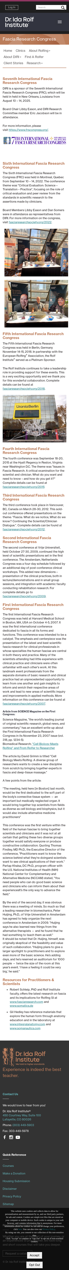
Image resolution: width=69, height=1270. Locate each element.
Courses (8, 1166)
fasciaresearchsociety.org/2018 (24, 388)
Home (8, 51)
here (20, 1229)
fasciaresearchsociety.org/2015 (24, 487)
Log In (11, 7)
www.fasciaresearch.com (26, 1002)
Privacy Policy (48, 1229)
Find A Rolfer (34, 57)
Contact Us (10, 1094)
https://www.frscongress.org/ (28, 130)
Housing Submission (16, 1181)
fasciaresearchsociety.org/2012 (24, 529)
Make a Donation (14, 1173)
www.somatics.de (21, 1005)
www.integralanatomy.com (27, 1024)
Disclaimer (10, 1188)
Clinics (20, 51)
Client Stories (13, 63)
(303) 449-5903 (23, 1125)
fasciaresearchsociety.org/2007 (24, 703)
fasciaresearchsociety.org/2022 (30, 222)
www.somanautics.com (25, 1028)
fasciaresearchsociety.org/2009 (24, 596)
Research (35, 63)
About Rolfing (39, 51)
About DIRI (12, 57)
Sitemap (8, 1204)
